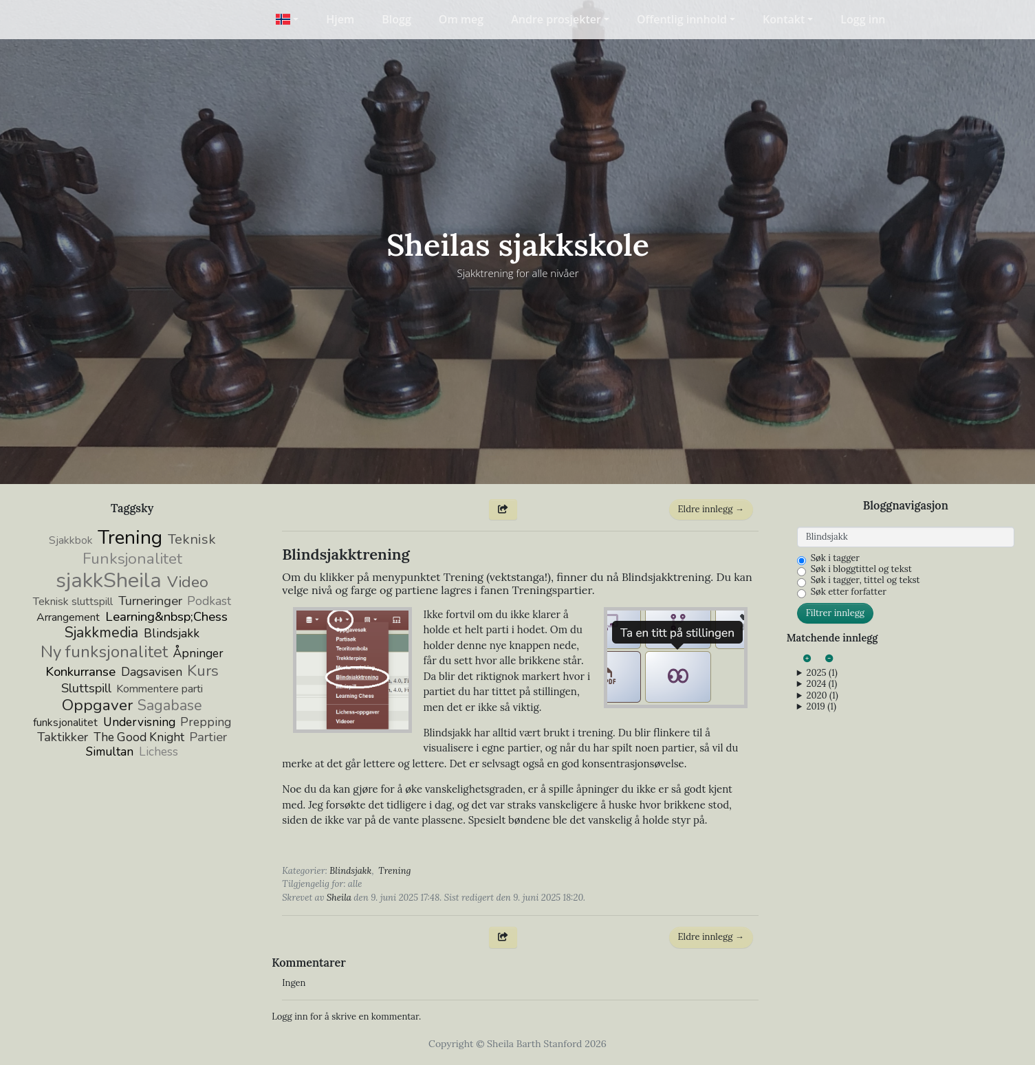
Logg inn (862, 19)
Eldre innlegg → (711, 509)
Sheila (339, 897)
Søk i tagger (835, 558)
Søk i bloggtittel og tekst (861, 569)
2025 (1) (822, 673)
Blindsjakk (350, 871)
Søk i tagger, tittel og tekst (865, 580)
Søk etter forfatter (848, 591)
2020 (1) (822, 695)
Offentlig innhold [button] (682, 19)
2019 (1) (821, 706)
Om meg (461, 19)
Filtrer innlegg (835, 613)
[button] (287, 19)
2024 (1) (822, 684)
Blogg (396, 19)
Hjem (340, 19)
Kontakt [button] (784, 19)
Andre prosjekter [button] (556, 19)
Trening (394, 871)
